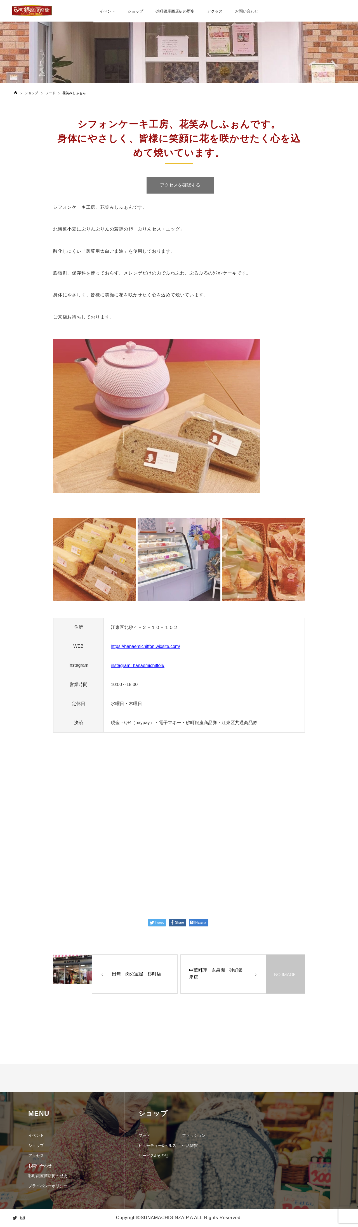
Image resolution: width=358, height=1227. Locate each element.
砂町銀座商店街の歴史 (175, 11)
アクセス (215, 11)
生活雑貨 (190, 1146)
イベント (107, 11)
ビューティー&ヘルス (157, 1146)
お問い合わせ (246, 11)
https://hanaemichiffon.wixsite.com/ (145, 647)
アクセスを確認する (180, 185)
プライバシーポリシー (47, 1186)
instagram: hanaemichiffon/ (137, 666)
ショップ (135, 11)
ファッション (194, 1136)
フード (144, 1136)
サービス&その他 (153, 1156)
